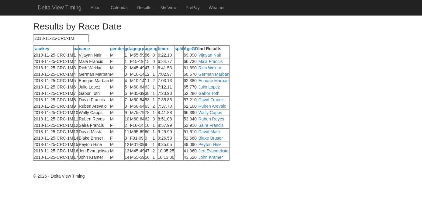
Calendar (119, 7)
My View (169, 7)
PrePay (193, 7)
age (148, 48)
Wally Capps (210, 112)
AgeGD (191, 48)
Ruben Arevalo (212, 106)
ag (154, 48)
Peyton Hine (209, 144)
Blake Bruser (210, 138)
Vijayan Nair (209, 55)
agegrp (137, 48)
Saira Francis (210, 125)
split (179, 48)
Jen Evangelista (213, 150)
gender (117, 48)
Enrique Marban (213, 80)
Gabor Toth (208, 93)
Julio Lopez (209, 87)
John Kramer (210, 157)
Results (144, 7)
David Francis (211, 99)
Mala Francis (210, 61)
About (96, 7)
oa (76, 48)
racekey (41, 48)
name (84, 48)
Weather (217, 7)
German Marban (213, 74)
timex (163, 48)
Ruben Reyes (211, 118)
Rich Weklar (209, 67)
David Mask (209, 131)
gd (127, 48)
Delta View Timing (59, 8)
